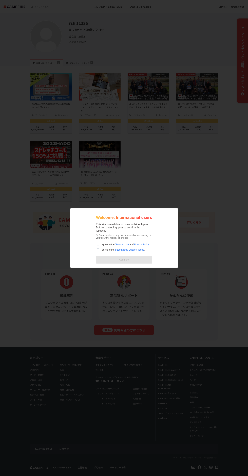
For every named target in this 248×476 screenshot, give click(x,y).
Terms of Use (122, 244)
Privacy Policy (141, 244)
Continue (124, 259)
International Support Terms (129, 249)
